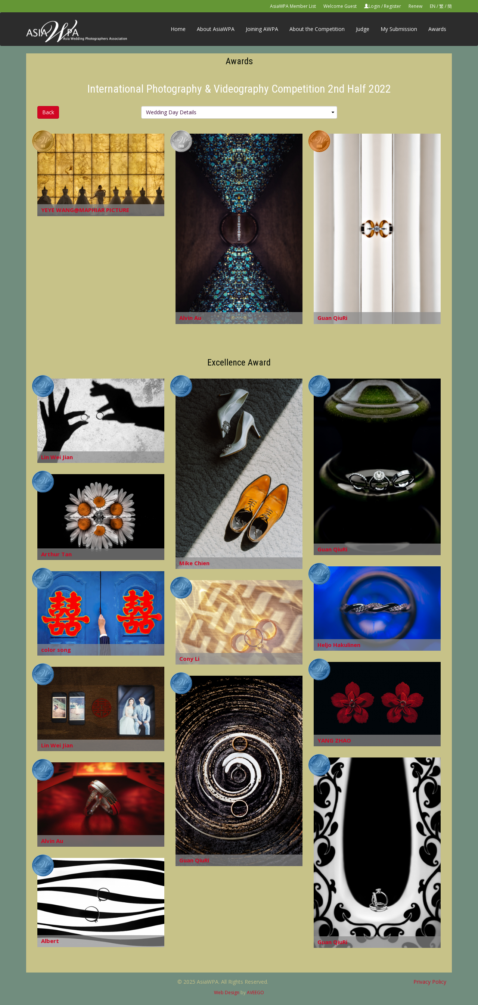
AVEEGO (255, 992)
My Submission (399, 28)
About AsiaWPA (216, 28)
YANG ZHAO (334, 740)
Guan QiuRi (332, 317)
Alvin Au (190, 317)
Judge (362, 28)
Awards (437, 28)
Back (48, 112)
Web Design (226, 992)
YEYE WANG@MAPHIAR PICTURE (85, 210)
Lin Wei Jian (57, 457)
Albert (50, 941)
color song (56, 649)
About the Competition (317, 28)
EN (432, 6)
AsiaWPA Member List (293, 6)
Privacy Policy (429, 981)
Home (178, 28)
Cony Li (189, 658)
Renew (415, 6)
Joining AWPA (262, 28)
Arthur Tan (56, 554)
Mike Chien (194, 563)
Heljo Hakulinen (338, 644)
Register (392, 6)
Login (374, 6)
